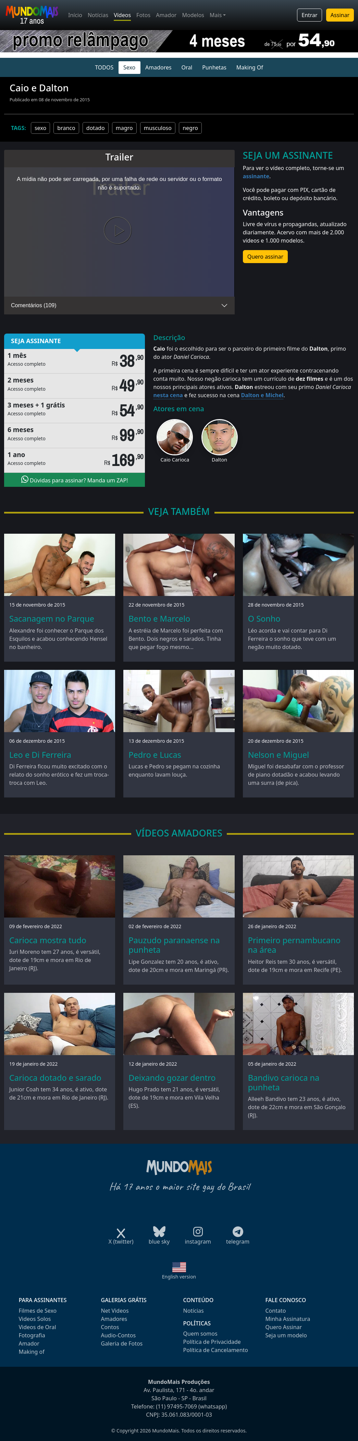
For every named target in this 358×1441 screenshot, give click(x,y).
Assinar (340, 15)
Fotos (143, 15)
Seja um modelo (286, 1335)
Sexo (129, 67)
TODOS (104, 67)
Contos (110, 1327)
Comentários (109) (34, 305)
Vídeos (122, 15)
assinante (256, 176)
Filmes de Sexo (38, 1310)
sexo (40, 128)
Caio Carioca (174, 459)
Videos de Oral (37, 1327)
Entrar (309, 15)
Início (75, 15)
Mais (216, 15)
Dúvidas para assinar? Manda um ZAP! (74, 479)
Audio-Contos (118, 1335)
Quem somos (200, 1333)
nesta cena (168, 395)
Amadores (158, 67)
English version (179, 1276)
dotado (95, 128)
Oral (187, 67)
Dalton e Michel (262, 395)
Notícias (98, 15)
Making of (32, 1351)
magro (124, 128)
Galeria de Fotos (122, 1343)
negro (190, 128)
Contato (276, 1310)
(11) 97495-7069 (176, 1406)
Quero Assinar (284, 1327)
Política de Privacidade (212, 1342)
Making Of (249, 67)
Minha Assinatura (288, 1319)
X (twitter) (121, 1239)
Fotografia (32, 1335)
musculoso (158, 128)
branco (66, 128)
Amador (166, 15)
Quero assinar (265, 256)
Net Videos (115, 1310)
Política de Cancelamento (215, 1350)
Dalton (219, 459)
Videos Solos (35, 1319)
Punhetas (214, 67)
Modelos (193, 15)
